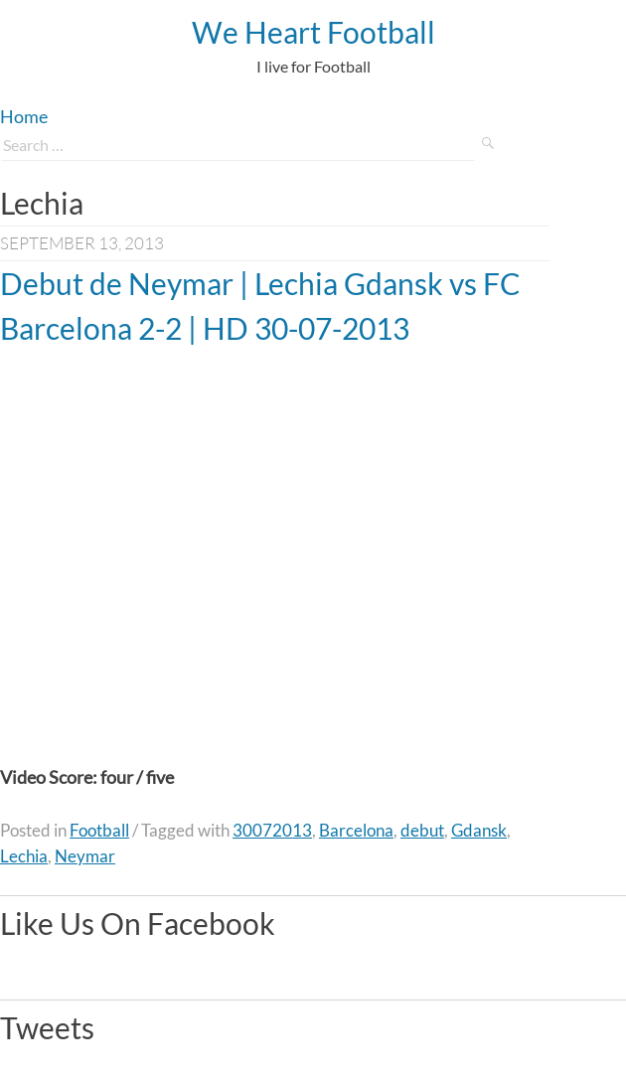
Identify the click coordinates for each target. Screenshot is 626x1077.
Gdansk (479, 830)
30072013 (272, 830)
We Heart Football (313, 32)
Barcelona (356, 830)
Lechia (24, 856)
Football (99, 830)
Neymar (85, 856)
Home (24, 116)
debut (422, 830)
